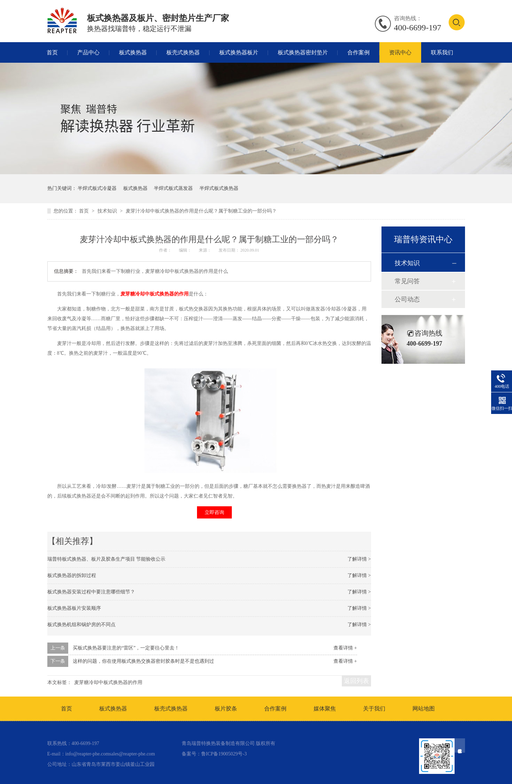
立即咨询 (214, 512)
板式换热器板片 (238, 52)
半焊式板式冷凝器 (97, 188)
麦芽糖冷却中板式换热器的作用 (154, 294)
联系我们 (442, 52)
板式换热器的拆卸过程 (71, 575)
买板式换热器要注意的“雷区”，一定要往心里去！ (126, 648)
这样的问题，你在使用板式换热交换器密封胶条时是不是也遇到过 (143, 661)
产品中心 (88, 52)
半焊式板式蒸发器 (173, 188)
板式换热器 (133, 52)
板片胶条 (226, 709)
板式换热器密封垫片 (303, 52)
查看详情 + (345, 648)
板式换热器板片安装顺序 (74, 608)
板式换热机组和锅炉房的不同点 (81, 624)
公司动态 (407, 299)
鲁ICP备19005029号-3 (224, 753)
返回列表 (356, 680)
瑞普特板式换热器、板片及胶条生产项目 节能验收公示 (106, 559)
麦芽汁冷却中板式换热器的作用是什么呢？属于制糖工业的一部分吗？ (201, 211)
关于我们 (374, 709)
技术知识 (107, 211)
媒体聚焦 (325, 709)
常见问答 (407, 281)
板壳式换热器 (183, 52)
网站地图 (423, 709)
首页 (52, 52)
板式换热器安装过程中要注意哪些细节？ (91, 591)
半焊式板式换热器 (218, 188)
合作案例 (358, 52)
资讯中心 (400, 52)
